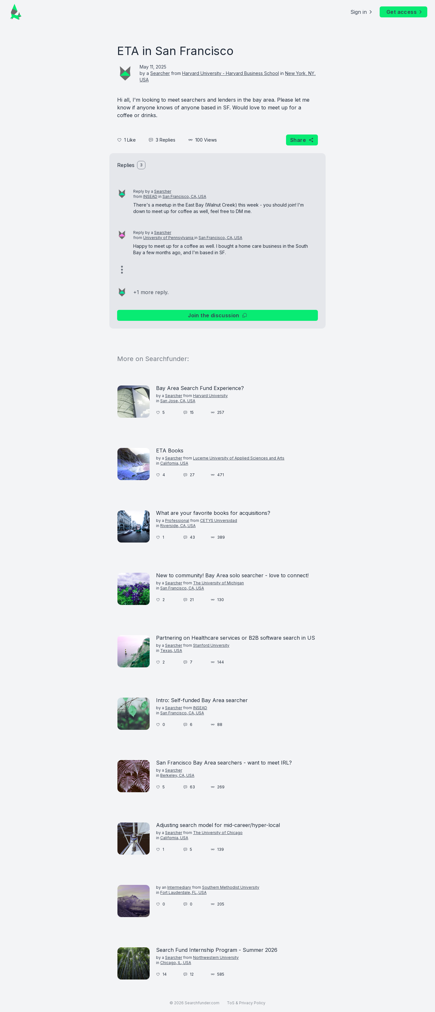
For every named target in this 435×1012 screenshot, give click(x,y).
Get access (404, 12)
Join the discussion (217, 315)
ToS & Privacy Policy (246, 1002)
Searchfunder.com (202, 1002)
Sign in (361, 12)
